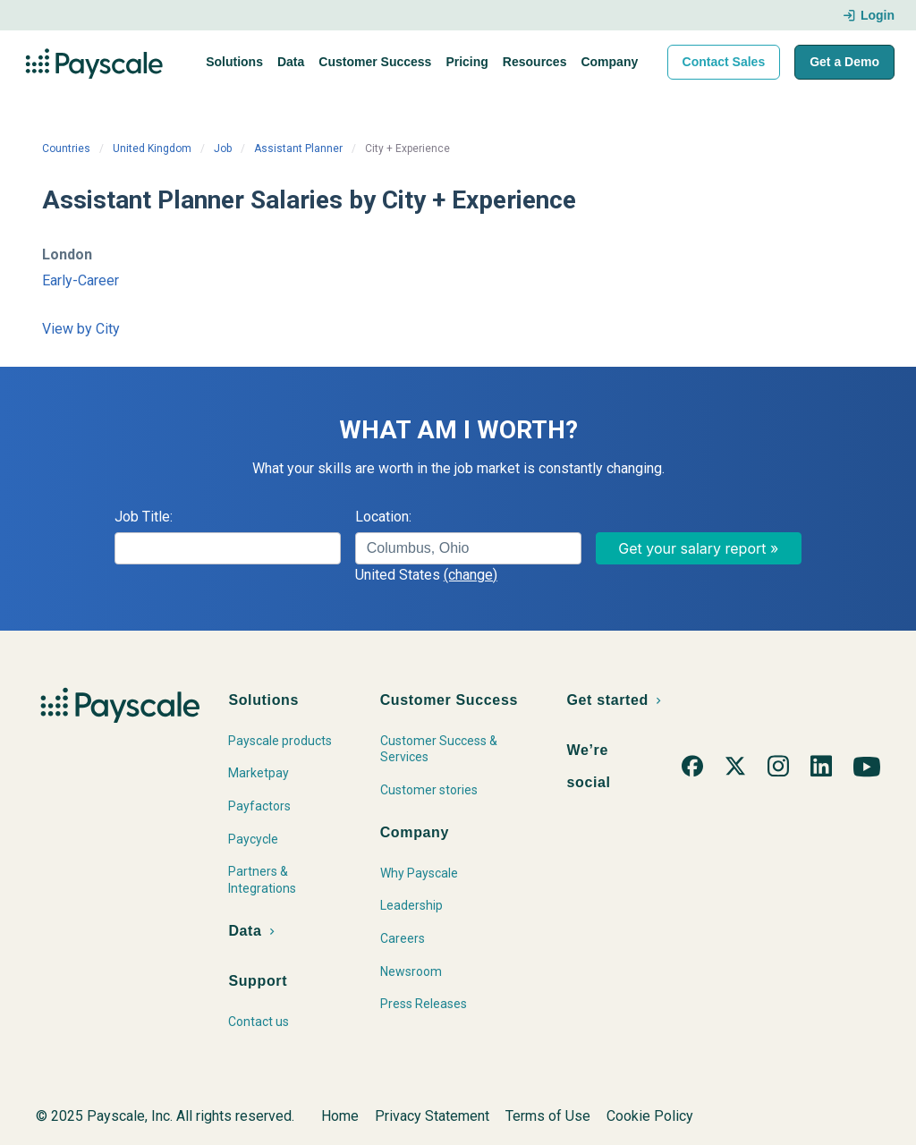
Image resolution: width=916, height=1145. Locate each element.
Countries (66, 148)
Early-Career (80, 280)
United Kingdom (152, 148)
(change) (470, 574)
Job (223, 148)
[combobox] (468, 548)
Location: (383, 516)
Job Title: (143, 516)
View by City (81, 328)
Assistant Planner (298, 148)
